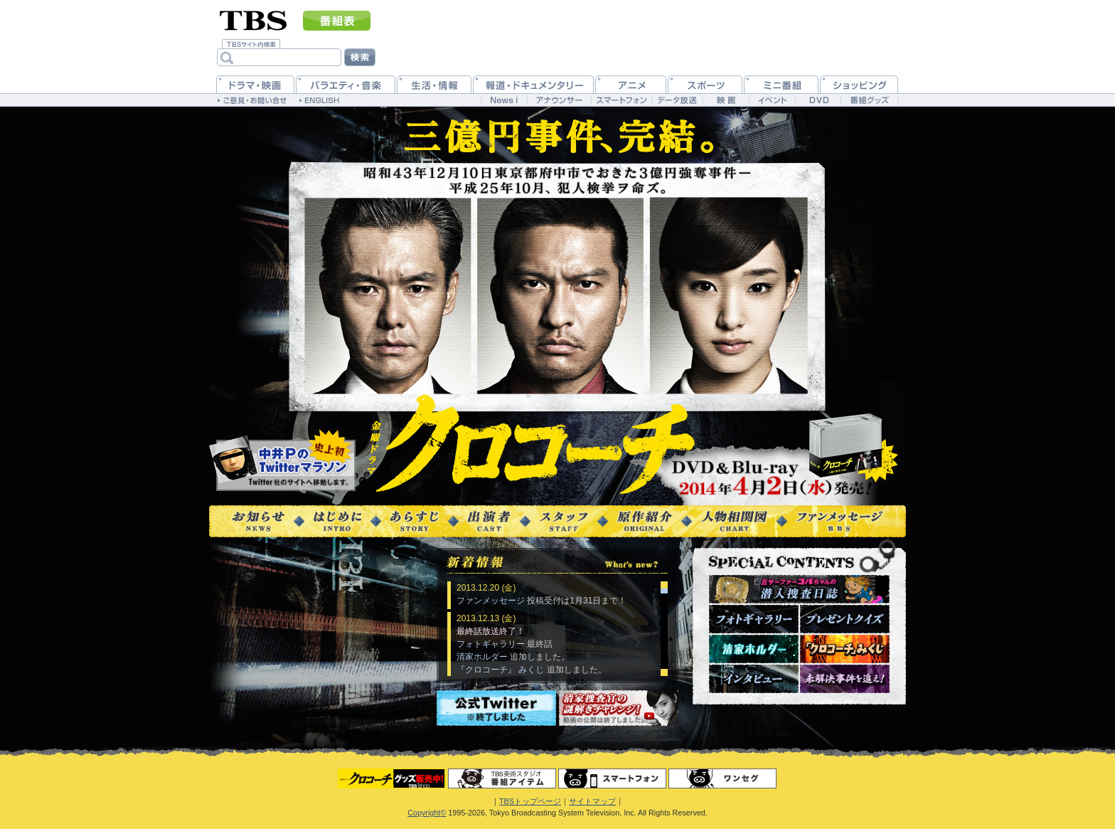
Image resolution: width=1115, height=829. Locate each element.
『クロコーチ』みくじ (845, 649)
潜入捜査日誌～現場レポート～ (799, 589)
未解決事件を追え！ (845, 679)
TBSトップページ (530, 801)
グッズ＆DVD (392, 778)
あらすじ (414, 521)
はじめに (337, 521)
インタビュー (754, 679)
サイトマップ (592, 801)
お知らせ (258, 521)
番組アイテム (502, 778)
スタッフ (563, 521)
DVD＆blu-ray (776, 477)
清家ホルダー (754, 649)
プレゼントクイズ (845, 619)
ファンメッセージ (839, 521)
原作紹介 (644, 521)
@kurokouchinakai (283, 461)
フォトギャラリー (754, 619)
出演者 (489, 521)
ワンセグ (722, 778)
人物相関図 (734, 521)
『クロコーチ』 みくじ (500, 670)
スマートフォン (612, 778)
